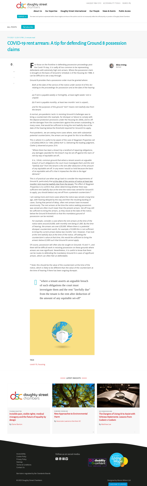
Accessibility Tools (111, 3)
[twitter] (11, 70)
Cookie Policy (21, 456)
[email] (11, 64)
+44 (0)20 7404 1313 (93, 3)
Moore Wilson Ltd (124, 480)
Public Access (125, 11)
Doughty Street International (73, 11)
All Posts (12, 27)
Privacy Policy (21, 459)
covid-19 (33, 364)
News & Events (109, 11)
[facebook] (11, 82)
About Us (38, 11)
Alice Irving (121, 65)
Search (125, 3)
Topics (22, 16)
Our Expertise (51, 11)
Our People (94, 11)
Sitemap (19, 462)
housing (41, 364)
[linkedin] (11, 76)
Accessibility (21, 454)
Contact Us (20, 467)
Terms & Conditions (23, 465)
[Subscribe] (28, 27)
